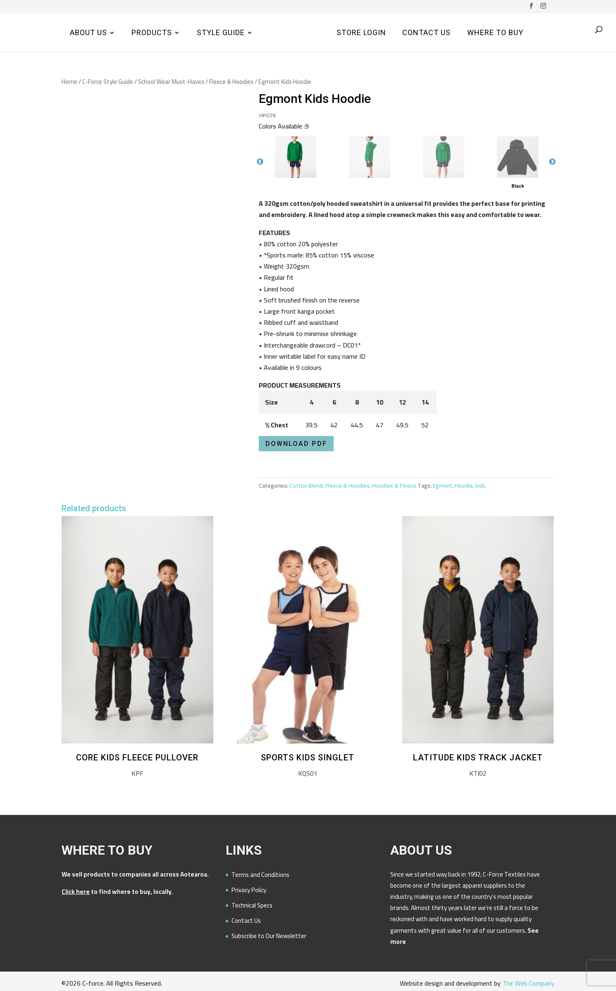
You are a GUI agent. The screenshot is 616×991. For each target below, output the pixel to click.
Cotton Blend (306, 485)
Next (552, 162)
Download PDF (296, 444)
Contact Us (425, 33)
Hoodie (464, 485)
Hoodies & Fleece (394, 485)
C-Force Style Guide (107, 81)
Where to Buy (494, 33)
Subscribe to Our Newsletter (269, 936)
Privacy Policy (249, 890)
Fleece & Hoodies (231, 81)
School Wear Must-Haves (171, 81)
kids (480, 485)
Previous (260, 162)
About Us (89, 33)
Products (153, 33)
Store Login (360, 33)
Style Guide (222, 33)
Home (69, 81)
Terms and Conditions (260, 875)
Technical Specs (252, 905)
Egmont (442, 485)
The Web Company (528, 983)
